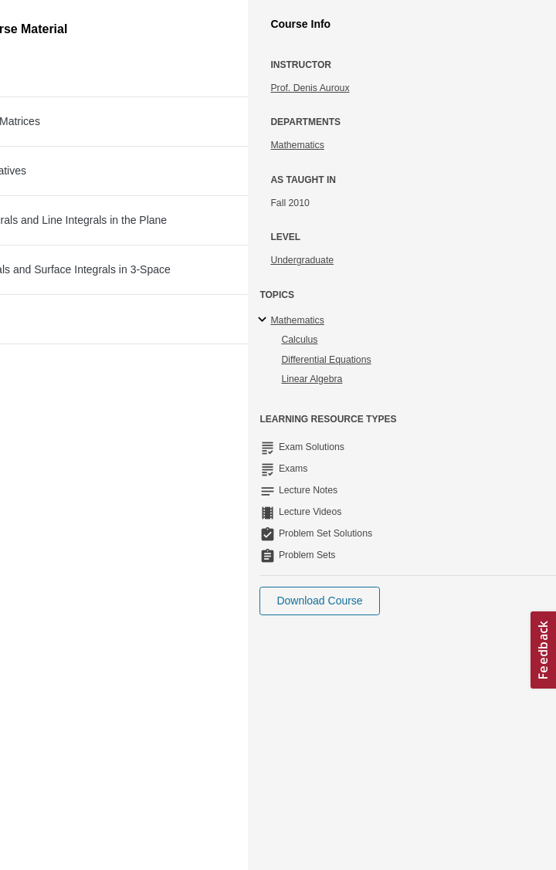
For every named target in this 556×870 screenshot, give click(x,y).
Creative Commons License (90, 708)
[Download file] (57, 283)
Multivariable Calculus (152, 98)
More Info (504, 157)
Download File (439, 282)
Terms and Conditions (78, 728)
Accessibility (58, 688)
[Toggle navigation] (28, 18)
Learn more (361, 658)
